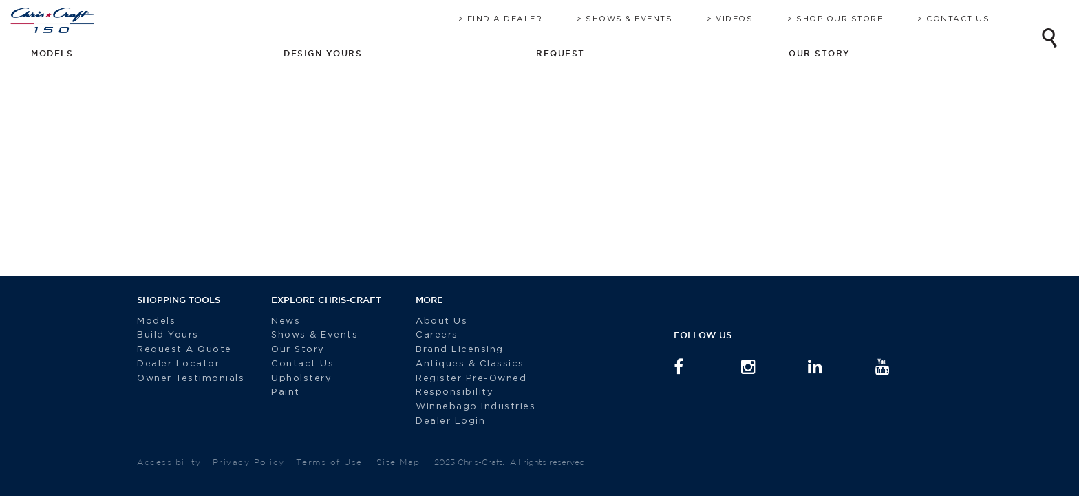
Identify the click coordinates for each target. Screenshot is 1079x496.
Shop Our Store (853, 19)
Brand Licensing (449, 349)
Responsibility (444, 392)
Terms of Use (329, 461)
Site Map (398, 461)
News (285, 321)
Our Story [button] (969, 53)
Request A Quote (186, 349)
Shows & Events (642, 19)
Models (156, 321)
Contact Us (971, 19)
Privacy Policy (249, 461)
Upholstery (301, 378)
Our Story (298, 349)
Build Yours (168, 335)
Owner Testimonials (192, 378)
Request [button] (872, 53)
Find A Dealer (519, 19)
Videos (748, 19)
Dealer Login (440, 421)
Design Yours (766, 53)
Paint (285, 392)
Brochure (425, 19)
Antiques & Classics (459, 364)
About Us (431, 321)
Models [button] (663, 53)
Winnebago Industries (465, 406)
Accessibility (169, 461)
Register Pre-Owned (462, 378)
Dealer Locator (178, 364)
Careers (426, 335)
